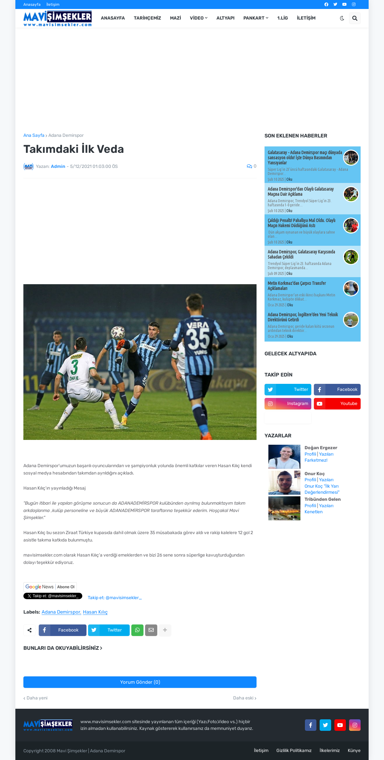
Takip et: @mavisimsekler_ (115, 597)
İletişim (53, 4)
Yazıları (326, 454)
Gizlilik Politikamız (294, 750)
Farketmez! (316, 460)
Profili (310, 454)
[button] (342, 18)
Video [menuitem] (197, 18)
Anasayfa (32, 4)
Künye (354, 750)
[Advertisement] (192, 80)
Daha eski (243, 698)
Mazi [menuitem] (175, 18)
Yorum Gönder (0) (140, 682)
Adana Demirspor (66, 135)
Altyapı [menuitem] (225, 18)
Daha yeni (37, 698)
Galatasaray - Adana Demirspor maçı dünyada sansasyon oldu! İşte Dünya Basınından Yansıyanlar (305, 157)
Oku (289, 179)
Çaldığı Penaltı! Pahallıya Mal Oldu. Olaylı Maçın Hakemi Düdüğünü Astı (301, 223)
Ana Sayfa (34, 135)
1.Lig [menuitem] (282, 18)
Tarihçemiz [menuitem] (147, 18)
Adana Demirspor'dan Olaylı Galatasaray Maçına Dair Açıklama (301, 191)
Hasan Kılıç (95, 612)
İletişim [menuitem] (306, 18)
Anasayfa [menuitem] (113, 18)
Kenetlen (314, 512)
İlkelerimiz (330, 750)
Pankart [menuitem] (254, 18)
